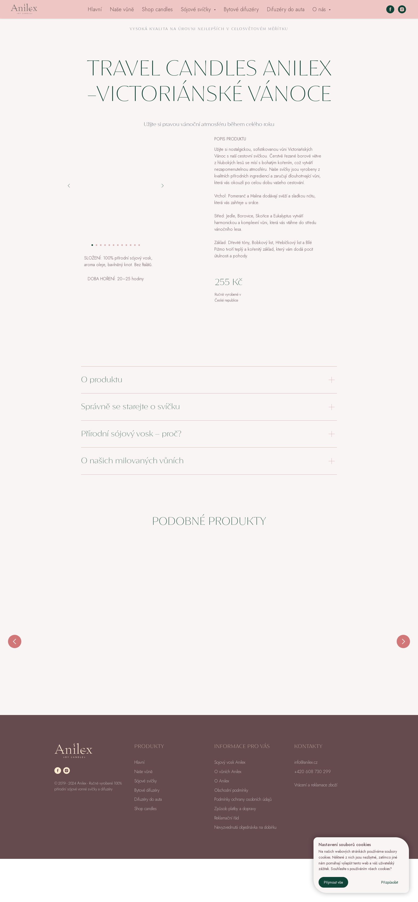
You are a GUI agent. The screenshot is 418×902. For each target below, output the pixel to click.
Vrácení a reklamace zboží (315, 828)
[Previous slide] (14, 648)
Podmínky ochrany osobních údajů (243, 842)
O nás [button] (319, 9)
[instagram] (402, 9)
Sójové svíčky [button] (196, 9)
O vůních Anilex (227, 815)
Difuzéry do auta (285, 9)
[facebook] (390, 9)
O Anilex (221, 824)
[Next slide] (403, 648)
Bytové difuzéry (241, 9)
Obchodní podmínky (231, 833)
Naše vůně (122, 9)
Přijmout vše (333, 882)
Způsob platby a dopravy (235, 852)
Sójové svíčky (145, 824)
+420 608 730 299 (312, 815)
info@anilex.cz (305, 805)
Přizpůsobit (389, 882)
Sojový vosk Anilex (229, 805)
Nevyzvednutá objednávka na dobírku (245, 870)
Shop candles (157, 9)
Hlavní (95, 9)
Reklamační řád (226, 861)
